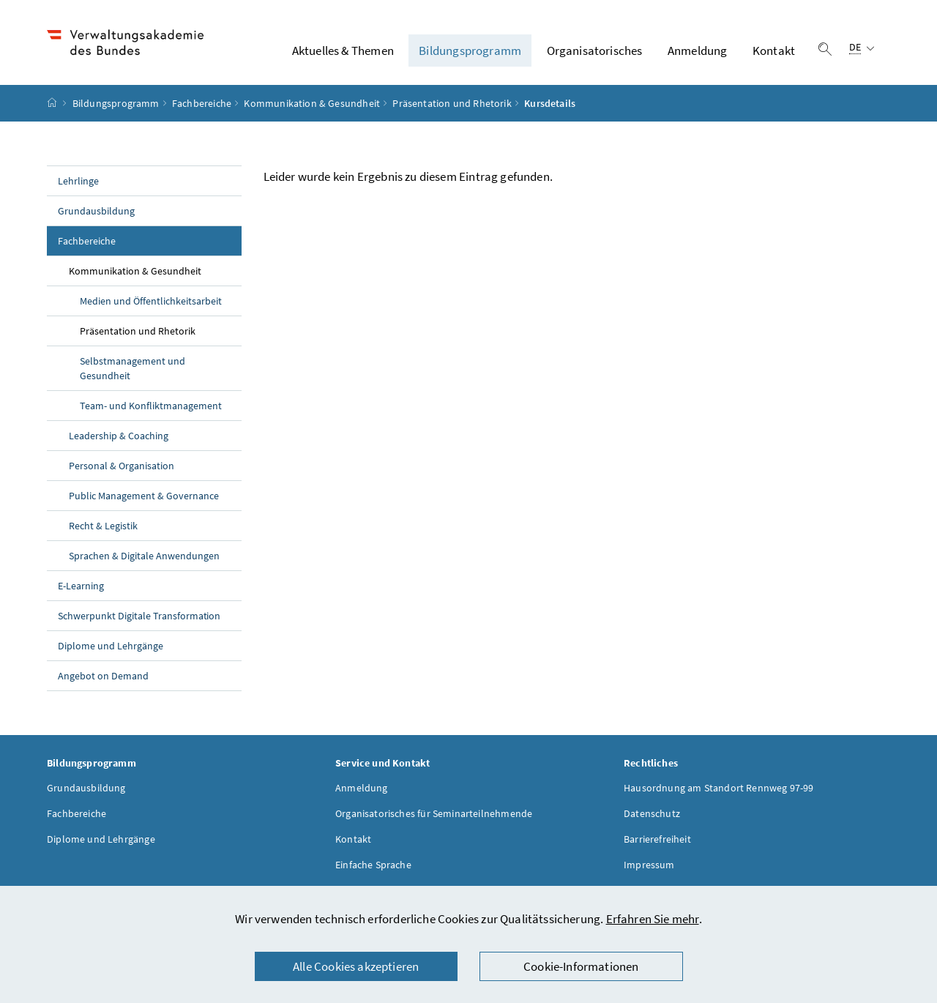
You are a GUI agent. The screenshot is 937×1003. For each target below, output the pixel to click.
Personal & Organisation (121, 465)
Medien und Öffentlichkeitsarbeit (151, 300)
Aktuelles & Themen (343, 50)
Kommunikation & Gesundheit (312, 103)
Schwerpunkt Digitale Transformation (139, 615)
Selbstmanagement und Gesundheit (132, 368)
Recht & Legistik (103, 525)
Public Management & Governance (144, 495)
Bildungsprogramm (470, 50)
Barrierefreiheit (657, 839)
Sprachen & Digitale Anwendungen (144, 555)
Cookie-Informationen (581, 966)
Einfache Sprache (373, 864)
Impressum (649, 864)
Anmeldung (698, 50)
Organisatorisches (595, 50)
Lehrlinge (78, 180)
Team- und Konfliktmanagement (151, 405)
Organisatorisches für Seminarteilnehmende (433, 813)
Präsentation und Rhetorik (451, 103)
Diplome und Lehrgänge (110, 645)
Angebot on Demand (103, 675)
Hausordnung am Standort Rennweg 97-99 (719, 787)
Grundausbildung (96, 210)
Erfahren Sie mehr (652, 919)
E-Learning (81, 585)
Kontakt (774, 50)
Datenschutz (652, 813)
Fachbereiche (201, 103)
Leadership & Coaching (118, 435)
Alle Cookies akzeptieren (356, 966)
